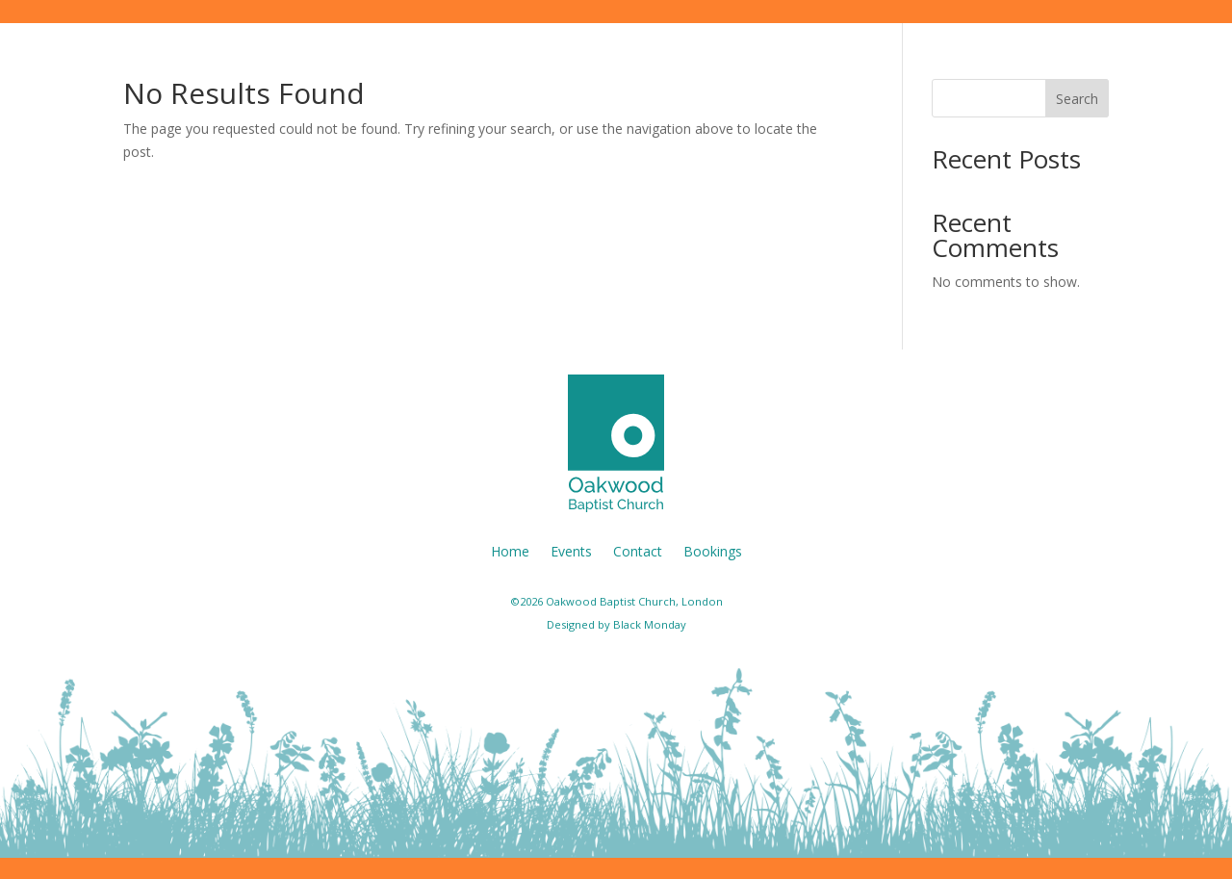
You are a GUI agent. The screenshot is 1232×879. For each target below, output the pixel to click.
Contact (637, 550)
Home (510, 550)
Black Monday (649, 624)
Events (571, 550)
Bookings (712, 550)
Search (1077, 99)
